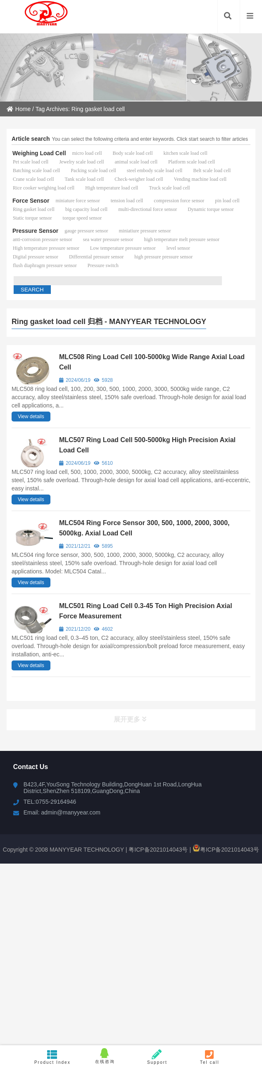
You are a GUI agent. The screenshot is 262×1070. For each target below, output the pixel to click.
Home (19, 109)
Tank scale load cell (84, 179)
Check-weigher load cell (138, 179)
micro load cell (87, 153)
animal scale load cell (135, 162)
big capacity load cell (86, 209)
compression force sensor (179, 201)
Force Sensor (30, 200)
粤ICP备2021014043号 (157, 849)
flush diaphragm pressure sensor (45, 265)
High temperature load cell (111, 188)
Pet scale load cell (30, 162)
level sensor (178, 248)
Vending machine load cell (200, 179)
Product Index (52, 1057)
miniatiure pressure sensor (145, 231)
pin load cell (227, 201)
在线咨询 (105, 1056)
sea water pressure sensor (108, 239)
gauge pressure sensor (86, 231)
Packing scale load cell (93, 170)
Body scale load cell (133, 153)
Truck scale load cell (169, 188)
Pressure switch (103, 265)
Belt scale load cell (212, 170)
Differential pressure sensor (96, 257)
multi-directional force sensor (147, 209)
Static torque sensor (32, 218)
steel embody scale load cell (155, 170)
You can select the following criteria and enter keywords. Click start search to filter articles (150, 139)
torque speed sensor (82, 218)
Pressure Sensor (35, 230)
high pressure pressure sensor (163, 257)
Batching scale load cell (36, 170)
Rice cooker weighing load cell (43, 188)
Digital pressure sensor (35, 257)
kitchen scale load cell (185, 153)
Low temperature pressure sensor (123, 248)
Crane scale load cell (33, 179)
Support (157, 1057)
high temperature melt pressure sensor (181, 239)
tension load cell (127, 201)
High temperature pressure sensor (46, 248)
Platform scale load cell (191, 162)
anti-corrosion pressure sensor (42, 239)
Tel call (209, 1057)
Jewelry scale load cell (81, 162)
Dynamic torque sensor (210, 209)
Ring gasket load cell (34, 209)
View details (31, 416)
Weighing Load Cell (39, 153)
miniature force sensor (77, 201)
